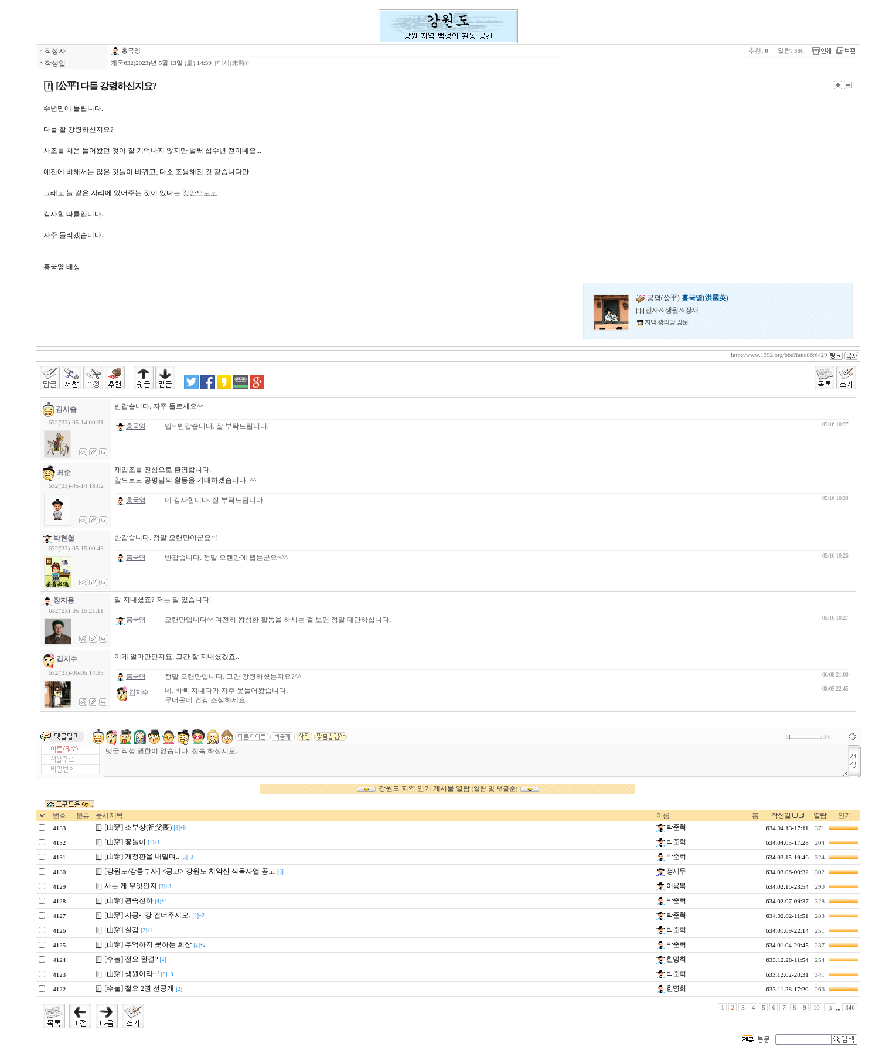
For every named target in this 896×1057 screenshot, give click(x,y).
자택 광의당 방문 (666, 321)
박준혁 (671, 827)
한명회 (671, 959)
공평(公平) (682, 298)
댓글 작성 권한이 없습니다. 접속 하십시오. (476, 761)
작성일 (781, 815)
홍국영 (126, 50)
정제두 (671, 871)
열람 (819, 815)
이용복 (671, 886)
